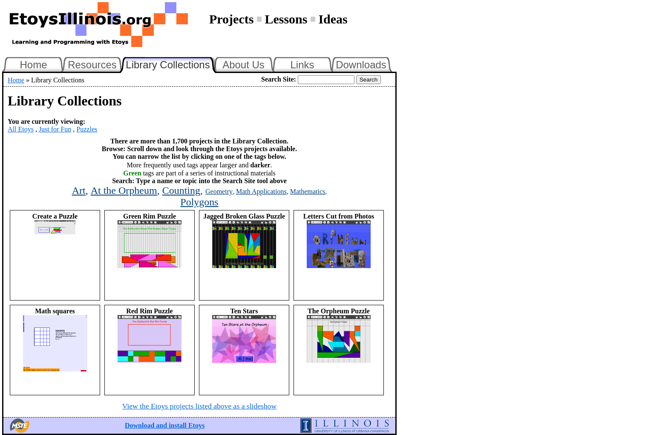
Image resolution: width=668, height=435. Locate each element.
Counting (181, 190)
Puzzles (86, 129)
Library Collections (171, 63)
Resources (92, 64)
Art (79, 190)
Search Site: (278, 79)
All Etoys (21, 129)
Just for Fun (55, 129)
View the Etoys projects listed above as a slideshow (199, 406)
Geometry (219, 191)
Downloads (361, 64)
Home (33, 64)
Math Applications (261, 191)
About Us (243, 64)
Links (302, 64)
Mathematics (307, 191)
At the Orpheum (124, 190)
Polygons (199, 201)
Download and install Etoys (164, 425)
